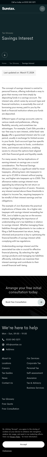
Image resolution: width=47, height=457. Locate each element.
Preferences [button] (7, 451)
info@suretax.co (14, 344)
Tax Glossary (7, 33)
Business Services (35, 388)
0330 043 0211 (13, 339)
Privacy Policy (15, 437)
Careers (6, 368)
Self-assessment (35, 373)
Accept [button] (23, 444)
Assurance (32, 378)
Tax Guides (7, 373)
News (4, 378)
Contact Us (7, 383)
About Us (6, 358)
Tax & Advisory (34, 383)
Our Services (33, 358)
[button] (42, 8)
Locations (6, 363)
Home (4, 63)
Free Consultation (10, 409)
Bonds (5, 135)
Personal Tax (33, 368)
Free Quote (7, 404)
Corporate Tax (34, 363)
